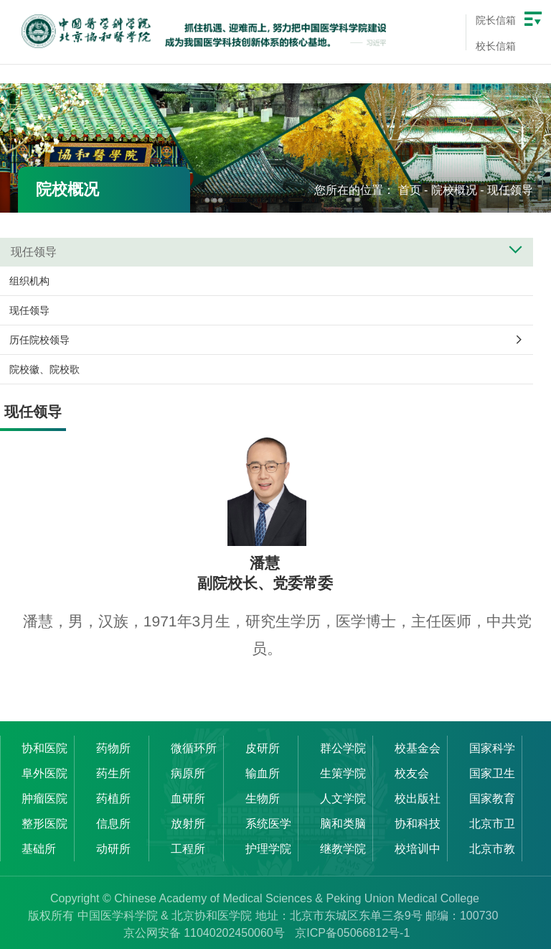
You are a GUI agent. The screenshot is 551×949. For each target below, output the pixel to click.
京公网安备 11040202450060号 (204, 933)
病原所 (188, 773)
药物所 (113, 748)
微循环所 (194, 748)
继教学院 (343, 849)
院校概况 (454, 190)
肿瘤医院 (44, 798)
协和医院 (44, 748)
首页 (409, 190)
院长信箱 (496, 20)
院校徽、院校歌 (44, 369)
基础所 (39, 849)
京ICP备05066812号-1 (352, 933)
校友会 (412, 773)
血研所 (188, 798)
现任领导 (510, 190)
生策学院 (343, 773)
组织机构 (29, 281)
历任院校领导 (39, 340)
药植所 (113, 798)
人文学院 (343, 798)
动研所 (113, 849)
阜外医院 (44, 773)
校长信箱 (496, 46)
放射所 (188, 824)
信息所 (113, 824)
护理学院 (268, 849)
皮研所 (262, 748)
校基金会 (418, 748)
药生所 (113, 773)
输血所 (262, 773)
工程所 (188, 849)
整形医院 (44, 824)
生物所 (262, 798)
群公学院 (343, 748)
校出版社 (418, 798)
